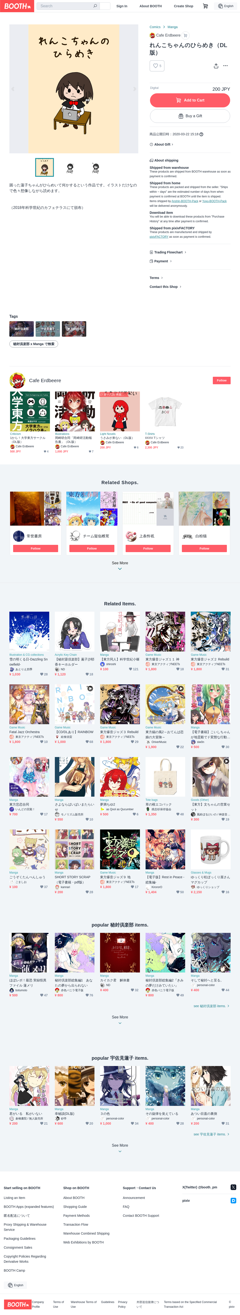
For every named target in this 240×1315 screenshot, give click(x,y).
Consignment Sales (18, 1247)
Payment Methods (76, 1215)
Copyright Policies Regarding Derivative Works (25, 1259)
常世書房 (34, 536)
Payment (161, 261)
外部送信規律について (148, 1304)
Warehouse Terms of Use (84, 1304)
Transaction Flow (75, 1224)
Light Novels (108, 434)
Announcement (134, 1198)
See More (120, 567)
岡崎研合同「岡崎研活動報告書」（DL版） (73, 440)
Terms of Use (58, 1304)
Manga (173, 27)
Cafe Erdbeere (45, 380)
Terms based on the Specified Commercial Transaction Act (190, 1304)
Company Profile (38, 1304)
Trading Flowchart (168, 252)
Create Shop (183, 6)
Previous (13, 89)
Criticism (15, 434)
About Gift (162, 144)
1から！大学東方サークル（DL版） (27, 440)
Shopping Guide (75, 1207)
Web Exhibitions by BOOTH (83, 1242)
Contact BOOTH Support (141, 1215)
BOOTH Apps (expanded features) (29, 1207)
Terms (154, 278)
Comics (155, 27)
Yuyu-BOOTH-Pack (214, 201)
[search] (95, 6)
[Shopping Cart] (205, 6)
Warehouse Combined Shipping (86, 1233)
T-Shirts (150, 434)
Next (134, 89)
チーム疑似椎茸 (96, 536)
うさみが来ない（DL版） (117, 438)
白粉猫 (201, 536)
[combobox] (68, 6)
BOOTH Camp (14, 1270)
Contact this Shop (164, 287)
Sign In (122, 6)
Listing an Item (14, 1198)
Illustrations (62, 434)
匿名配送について (17, 1215)
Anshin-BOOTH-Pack (185, 201)
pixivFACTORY (159, 236)
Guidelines (107, 1302)
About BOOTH (150, 6)
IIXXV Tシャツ (155, 438)
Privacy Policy (122, 1304)
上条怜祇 (146, 536)
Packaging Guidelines (19, 1238)
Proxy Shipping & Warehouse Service (25, 1227)
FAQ (126, 1207)
